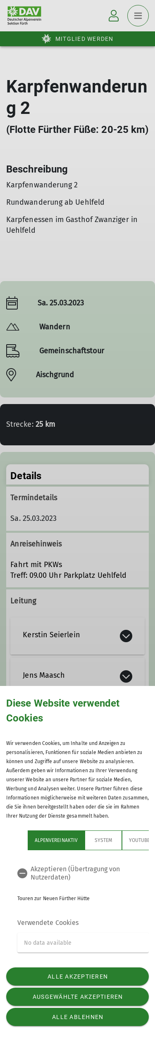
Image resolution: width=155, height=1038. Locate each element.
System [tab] (103, 840)
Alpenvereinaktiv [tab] (56, 840)
